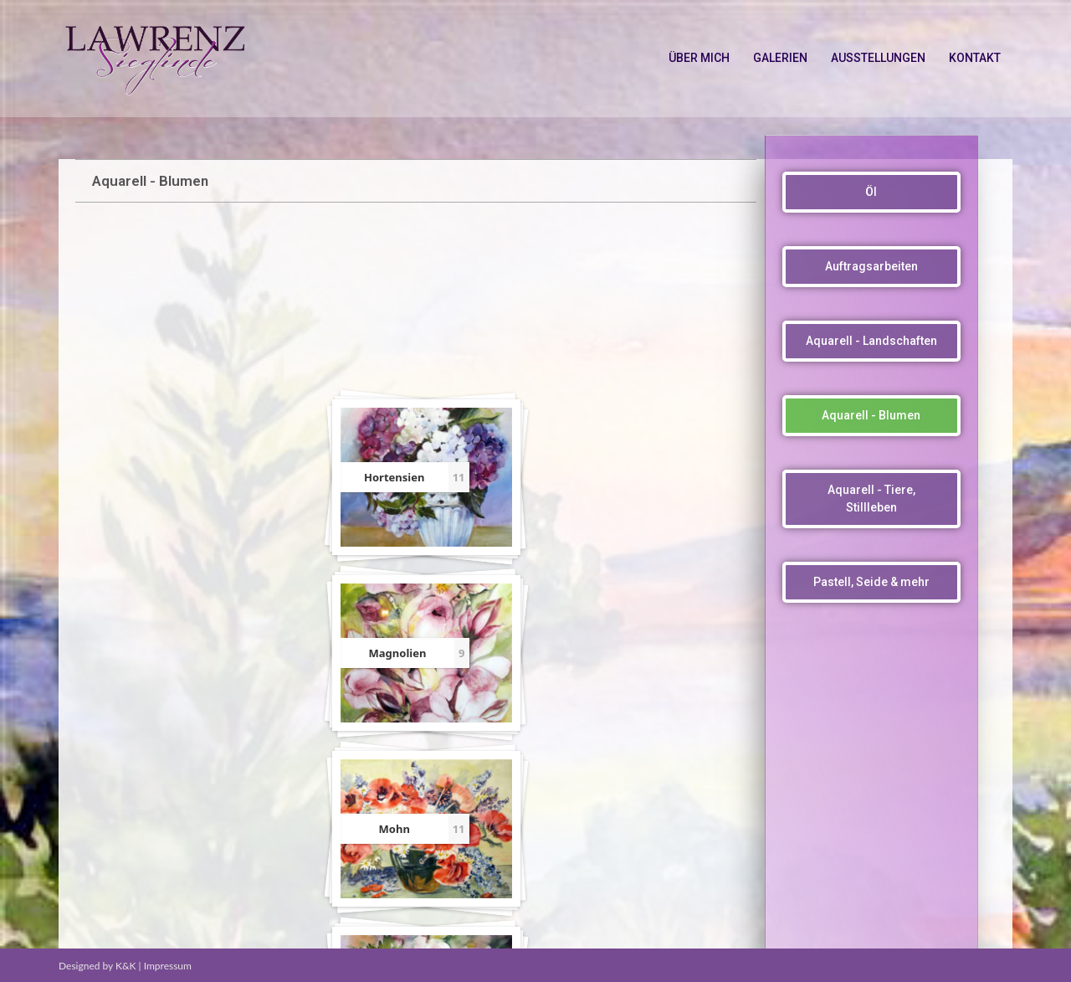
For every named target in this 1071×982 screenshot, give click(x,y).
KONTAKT (975, 57)
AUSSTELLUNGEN (878, 57)
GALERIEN (780, 57)
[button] (871, 192)
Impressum (168, 965)
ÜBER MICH (699, 57)
